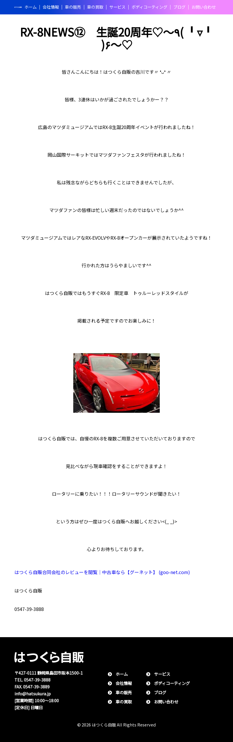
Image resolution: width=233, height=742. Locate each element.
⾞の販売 (73, 7)
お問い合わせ (203, 7)
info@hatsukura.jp (32, 693)
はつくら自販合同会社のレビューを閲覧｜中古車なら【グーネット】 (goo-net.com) (102, 572)
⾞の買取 (95, 7)
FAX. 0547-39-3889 (32, 686)
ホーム (31, 7)
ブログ (179, 7)
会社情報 (51, 7)
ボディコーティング (149, 7)
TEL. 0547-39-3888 (32, 679)
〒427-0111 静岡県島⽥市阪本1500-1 (48, 673)
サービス (117, 7)
